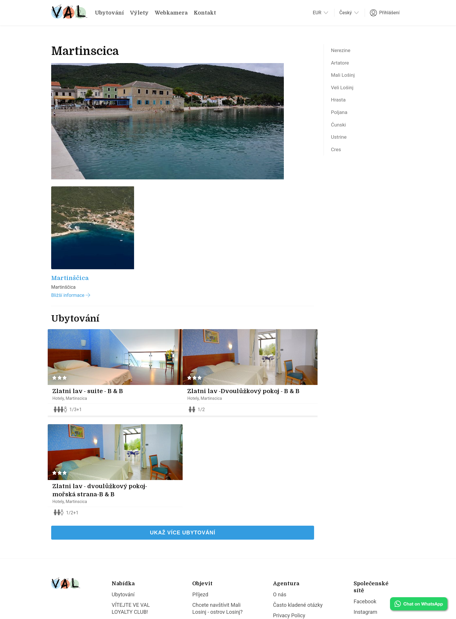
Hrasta (339, 105)
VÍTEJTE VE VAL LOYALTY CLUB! (131, 502)
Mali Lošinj (345, 78)
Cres (337, 160)
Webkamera (171, 13)
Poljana (340, 119)
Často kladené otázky (298, 499)
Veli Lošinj (344, 92)
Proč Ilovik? (205, 527)
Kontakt (205, 13)
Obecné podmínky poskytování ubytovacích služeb (295, 527)
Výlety (139, 13)
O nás (279, 489)
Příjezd (200, 489)
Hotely (61, 282)
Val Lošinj (87, 597)
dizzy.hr (189, 597)
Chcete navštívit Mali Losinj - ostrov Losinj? (217, 502)
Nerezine (342, 50)
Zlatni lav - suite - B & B (91, 275)
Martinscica (80, 282)
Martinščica (70, 161)
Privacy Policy (289, 509)
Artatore (341, 64)
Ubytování (109, 13)
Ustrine (340, 147)
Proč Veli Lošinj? (211, 516)
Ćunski (339, 133)
